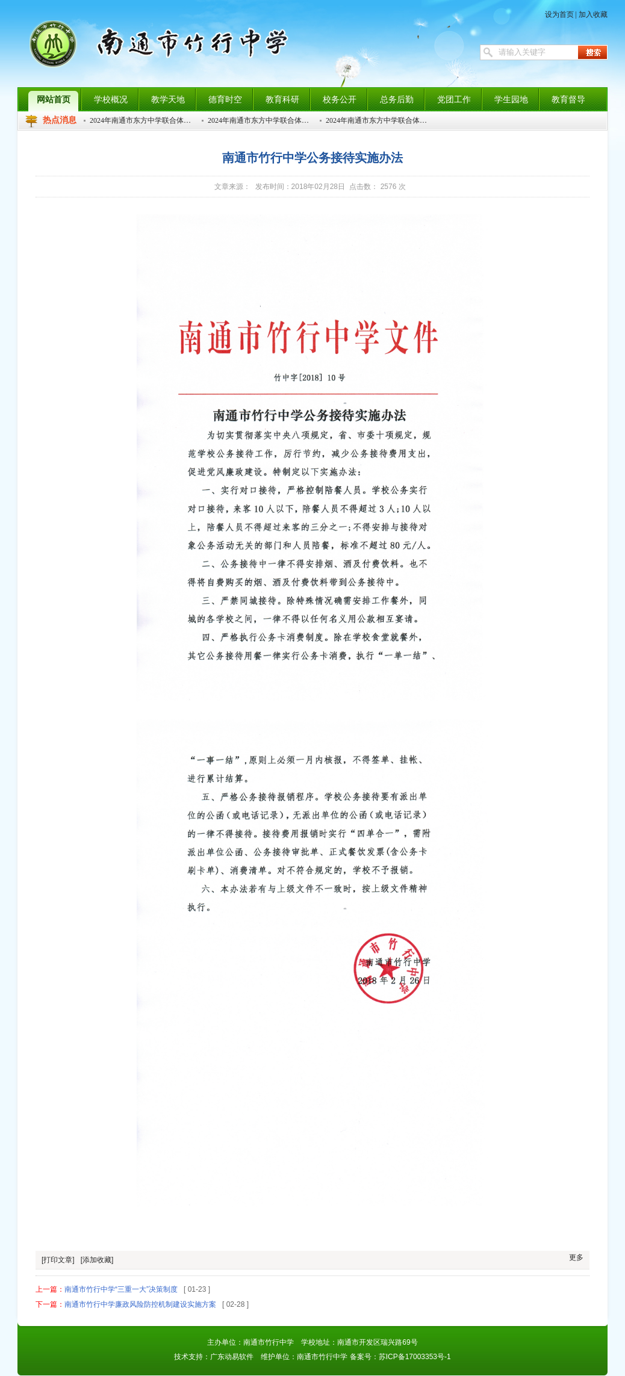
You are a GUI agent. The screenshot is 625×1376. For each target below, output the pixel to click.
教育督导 (568, 99)
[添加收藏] (97, 1260)
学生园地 (511, 99)
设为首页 (559, 14)
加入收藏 (593, 14)
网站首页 (53, 99)
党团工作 (454, 99)
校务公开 (339, 99)
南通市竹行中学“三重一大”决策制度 (121, 1289)
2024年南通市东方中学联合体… (140, 120)
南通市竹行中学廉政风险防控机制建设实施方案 (140, 1304)
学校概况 (111, 99)
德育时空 (225, 99)
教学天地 (168, 99)
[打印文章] (58, 1260)
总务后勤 (397, 99)
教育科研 (282, 99)
